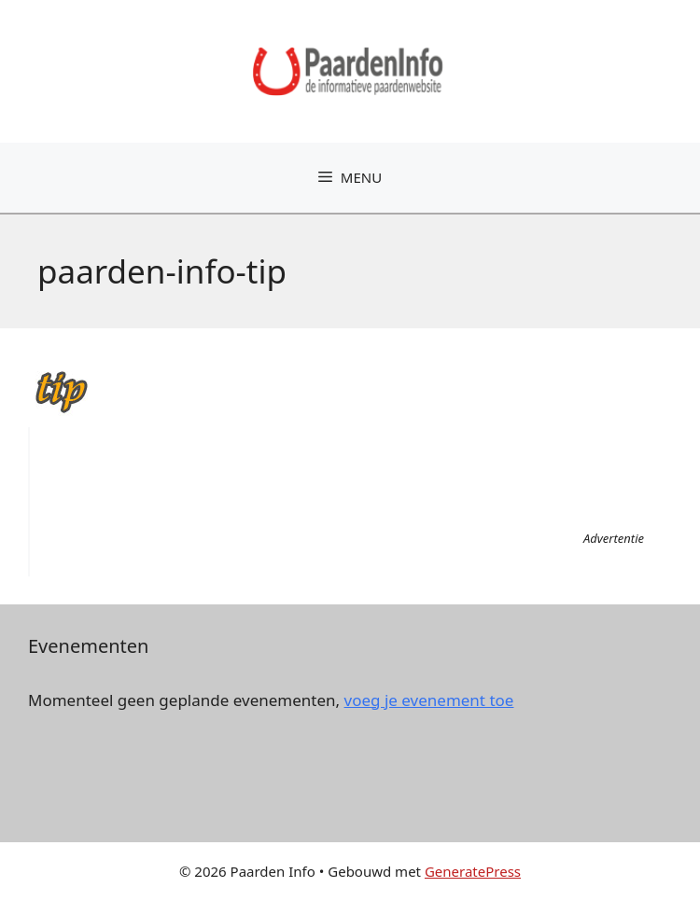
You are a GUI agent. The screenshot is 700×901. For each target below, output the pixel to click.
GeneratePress (473, 871)
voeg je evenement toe (429, 700)
